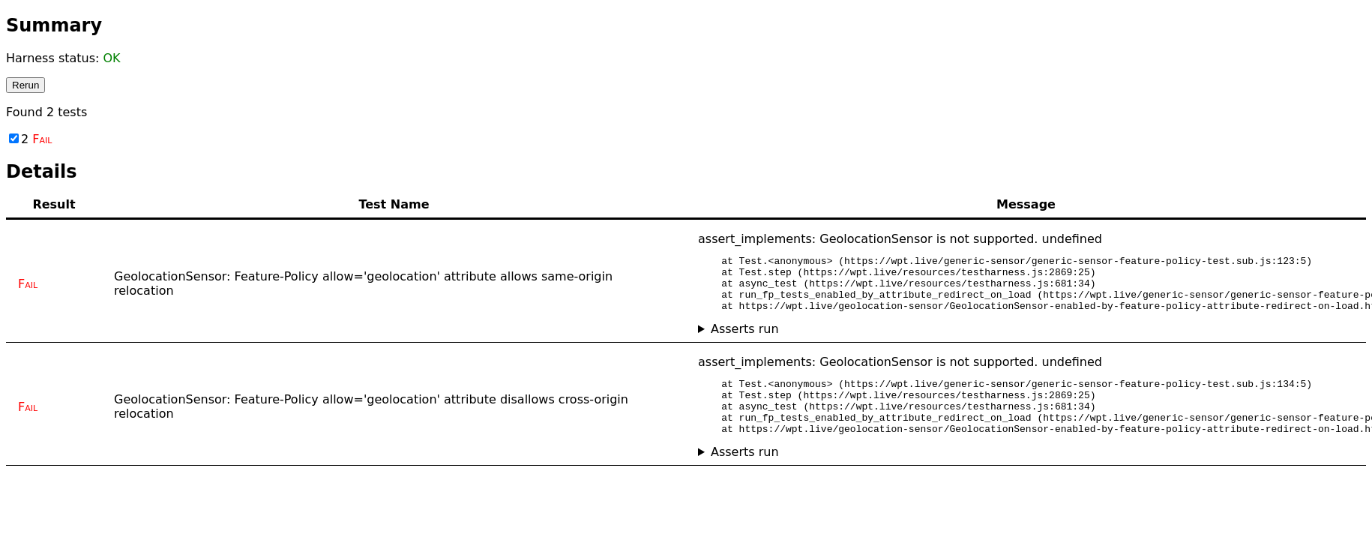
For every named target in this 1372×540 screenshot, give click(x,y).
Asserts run (745, 340)
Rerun (25, 85)
